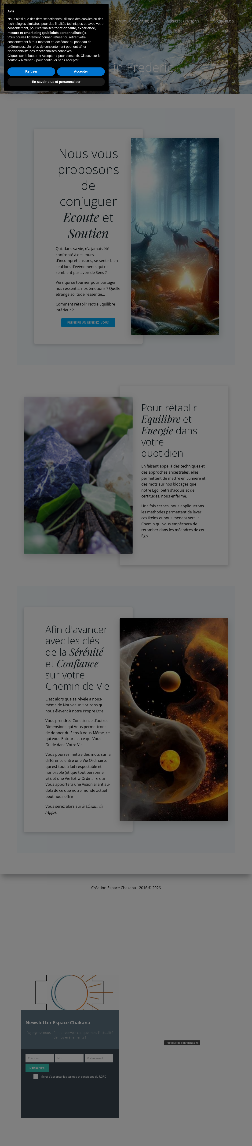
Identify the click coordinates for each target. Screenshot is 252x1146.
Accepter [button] (81, 1123)
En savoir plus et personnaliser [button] (56, 1133)
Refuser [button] (31, 1123)
